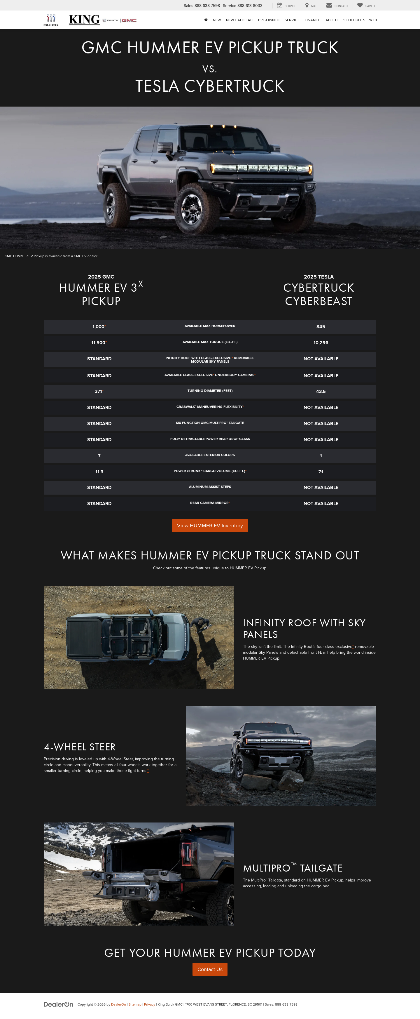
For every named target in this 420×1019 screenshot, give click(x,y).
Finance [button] (312, 19)
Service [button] (292, 19)
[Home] (206, 20)
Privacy (149, 1004)
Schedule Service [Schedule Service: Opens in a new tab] (360, 19)
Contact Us (210, 969)
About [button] (332, 19)
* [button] (105, 326)
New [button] (217, 19)
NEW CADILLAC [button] (239, 19)
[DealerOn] (59, 1004)
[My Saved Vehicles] (366, 5)
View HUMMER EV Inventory (210, 525)
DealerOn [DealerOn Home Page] (118, 1004)
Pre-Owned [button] (268, 19)
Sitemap (135, 1004)
